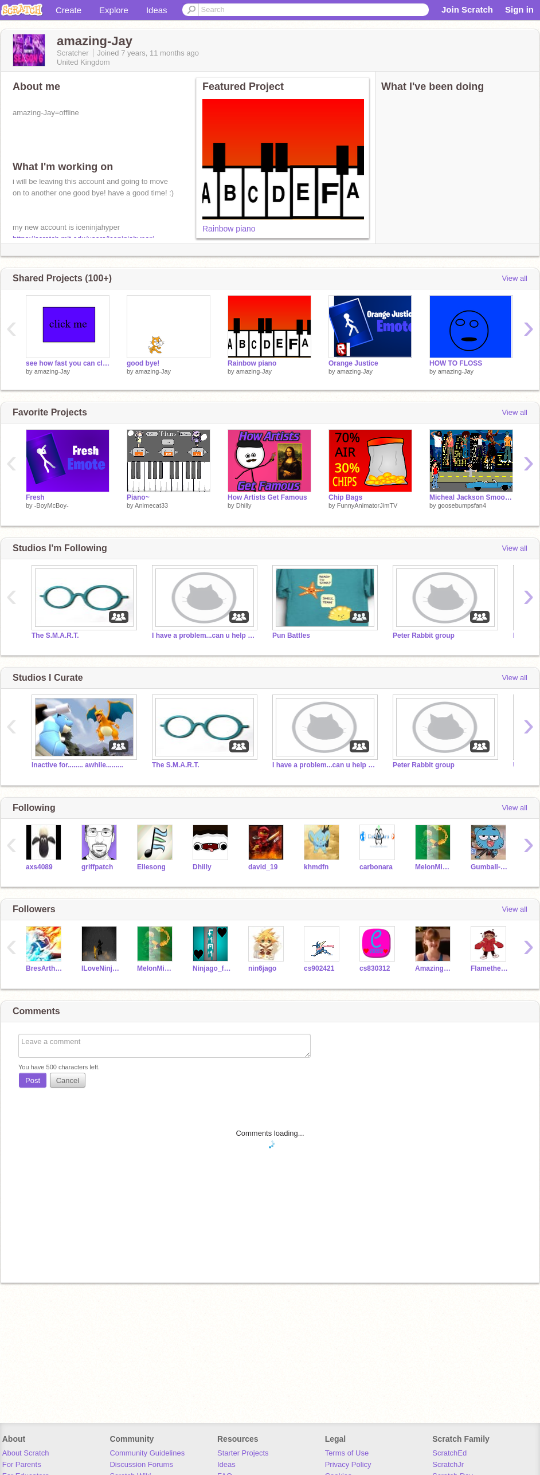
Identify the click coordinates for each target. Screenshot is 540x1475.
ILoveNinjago (100, 968)
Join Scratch (467, 9)
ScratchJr (448, 1464)
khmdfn (316, 867)
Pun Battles (291, 635)
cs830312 (374, 968)
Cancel (67, 1080)
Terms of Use (347, 1453)
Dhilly (244, 505)
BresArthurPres (45, 968)
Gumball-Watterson (490, 867)
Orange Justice (353, 363)
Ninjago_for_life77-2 (212, 968)
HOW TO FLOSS (455, 363)
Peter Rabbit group (424, 635)
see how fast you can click (67, 363)
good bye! (143, 363)
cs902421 (319, 968)
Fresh (35, 497)
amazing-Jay (52, 371)
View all (514, 278)
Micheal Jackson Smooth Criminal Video (471, 497)
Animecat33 (151, 505)
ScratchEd (449, 1453)
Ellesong (151, 867)
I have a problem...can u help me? (203, 635)
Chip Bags (345, 497)
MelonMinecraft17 (434, 867)
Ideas (156, 10)
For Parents (21, 1464)
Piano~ (138, 497)
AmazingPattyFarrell (434, 968)
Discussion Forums (141, 1464)
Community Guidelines (147, 1453)
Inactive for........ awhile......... (77, 765)
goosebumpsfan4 (462, 505)
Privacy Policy (348, 1464)
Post (32, 1080)
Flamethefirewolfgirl (490, 968)
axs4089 (39, 867)
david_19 (262, 867)
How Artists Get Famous (267, 497)
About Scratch (25, 1453)
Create (68, 10)
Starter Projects (243, 1453)
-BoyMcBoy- (51, 505)
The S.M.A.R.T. (55, 635)
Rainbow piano (229, 228)
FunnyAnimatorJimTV (367, 505)
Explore (113, 10)
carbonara (376, 867)
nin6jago (262, 968)
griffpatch (97, 867)
